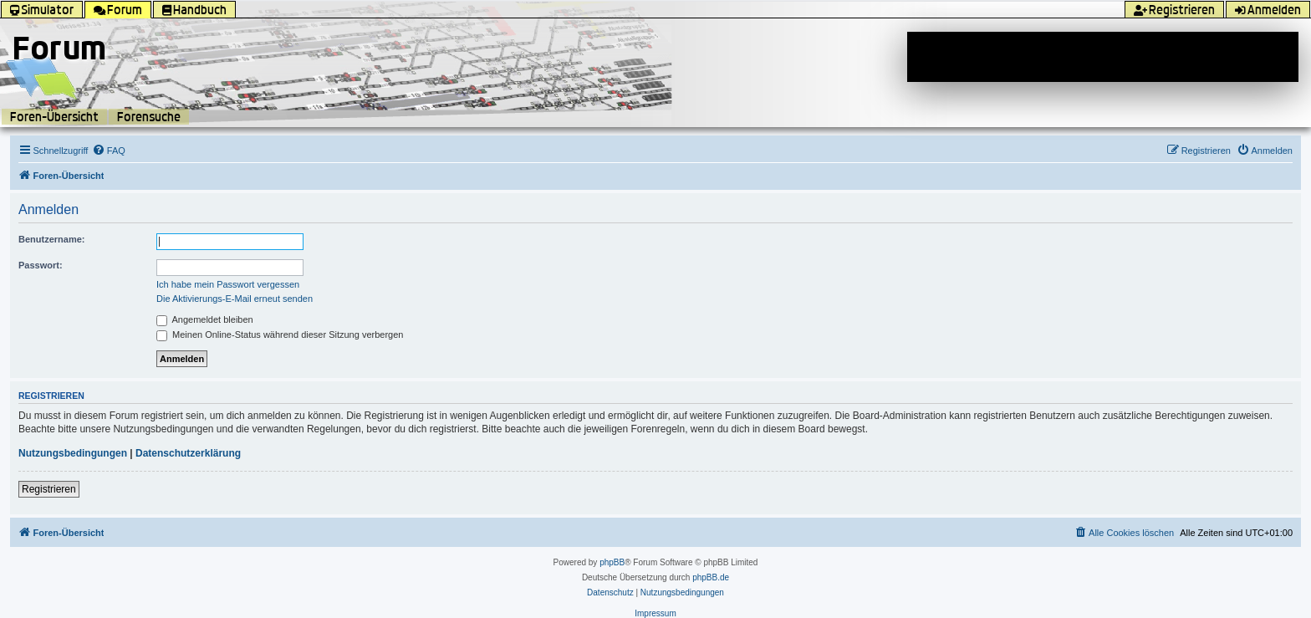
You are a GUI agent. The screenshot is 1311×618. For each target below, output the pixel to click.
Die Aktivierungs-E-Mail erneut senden (234, 299)
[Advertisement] (1102, 57)
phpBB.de (710, 577)
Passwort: (40, 265)
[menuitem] (108, 150)
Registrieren (49, 489)
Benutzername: (51, 239)
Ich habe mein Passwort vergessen (227, 284)
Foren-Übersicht (54, 117)
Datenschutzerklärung (188, 453)
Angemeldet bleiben (204, 319)
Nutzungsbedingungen (72, 453)
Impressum (655, 613)
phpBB (612, 562)
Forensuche (149, 117)
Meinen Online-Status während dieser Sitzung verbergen (279, 334)
